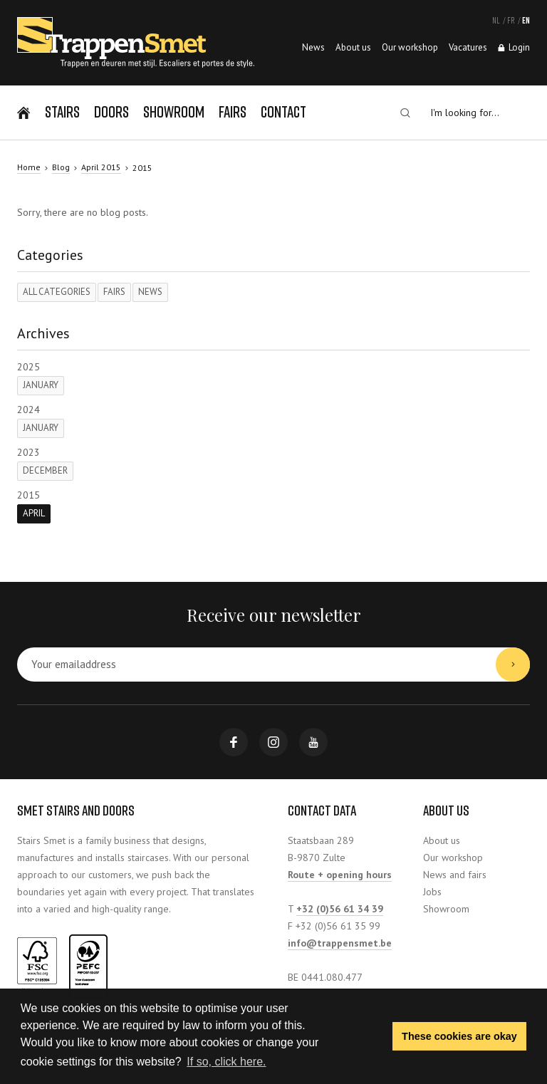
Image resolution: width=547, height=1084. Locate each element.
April (34, 513)
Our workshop (453, 857)
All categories (56, 292)
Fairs (114, 292)
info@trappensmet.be (340, 943)
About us (441, 840)
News (150, 292)
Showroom (446, 908)
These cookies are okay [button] (459, 1036)
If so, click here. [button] (226, 1062)
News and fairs (454, 874)
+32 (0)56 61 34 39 (339, 908)
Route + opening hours (340, 874)
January (40, 385)
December (45, 470)
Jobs (432, 891)
